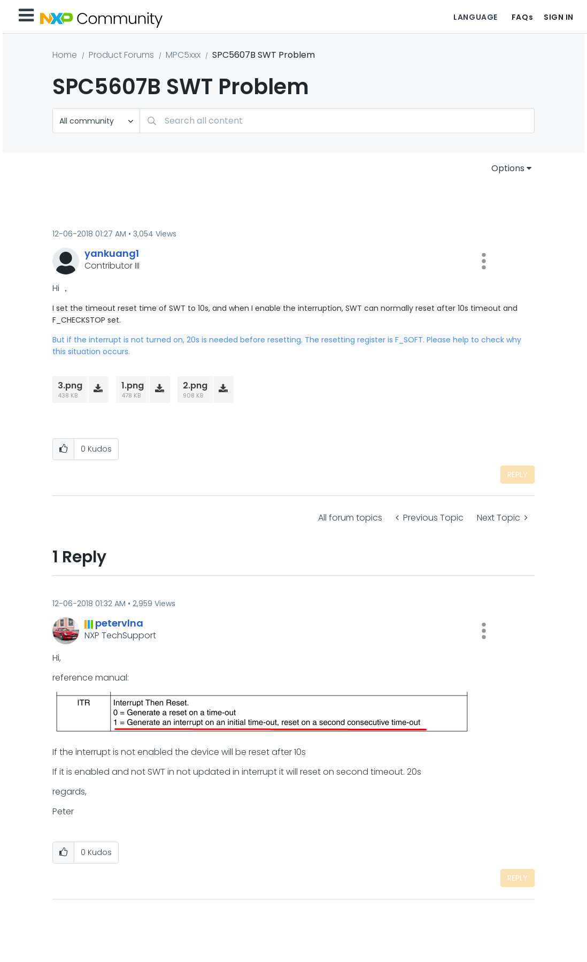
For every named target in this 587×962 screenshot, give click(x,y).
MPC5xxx (183, 55)
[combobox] (337, 120)
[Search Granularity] (96, 121)
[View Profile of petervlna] (119, 623)
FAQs (522, 17)
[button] (483, 261)
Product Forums (121, 55)
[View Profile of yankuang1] (111, 253)
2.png (195, 385)
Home (64, 55)
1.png (132, 385)
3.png (70, 385)
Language (475, 17)
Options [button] (507, 168)
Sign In (559, 17)
